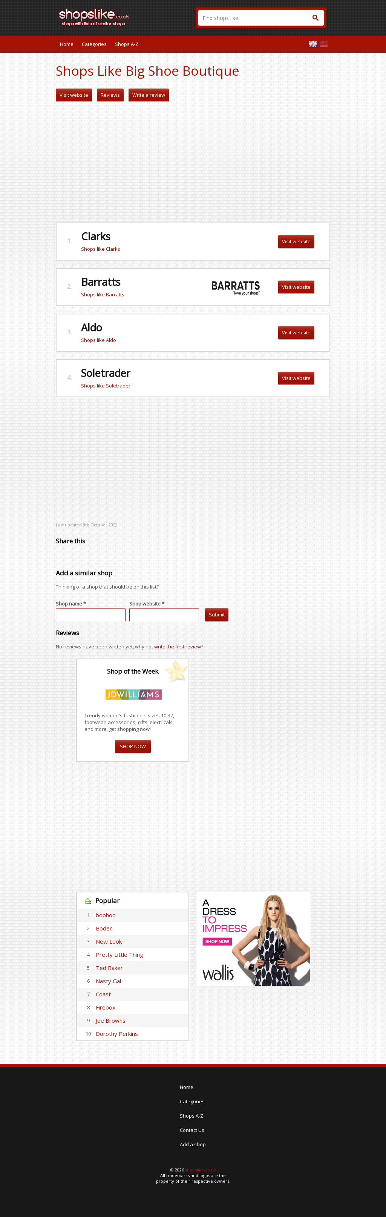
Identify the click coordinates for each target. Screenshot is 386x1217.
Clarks (95, 236)
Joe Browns (111, 1020)
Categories (94, 44)
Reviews (110, 95)
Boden (104, 928)
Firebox (105, 1007)
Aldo (91, 327)
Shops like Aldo (98, 340)
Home (67, 44)
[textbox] (261, 18)
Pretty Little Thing (119, 954)
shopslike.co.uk (200, 1170)
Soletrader (105, 373)
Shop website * (146, 603)
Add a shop (193, 1144)
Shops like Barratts (102, 294)
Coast (103, 994)
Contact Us (192, 1130)
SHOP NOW (133, 746)
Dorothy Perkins (117, 1033)
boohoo (106, 915)
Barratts (100, 282)
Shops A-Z (126, 44)
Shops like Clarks (100, 249)
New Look (109, 941)
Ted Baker (109, 967)
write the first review (177, 646)
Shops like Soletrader (105, 385)
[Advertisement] (193, 162)
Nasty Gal (108, 981)
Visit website (74, 95)
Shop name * (71, 603)
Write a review (148, 95)
